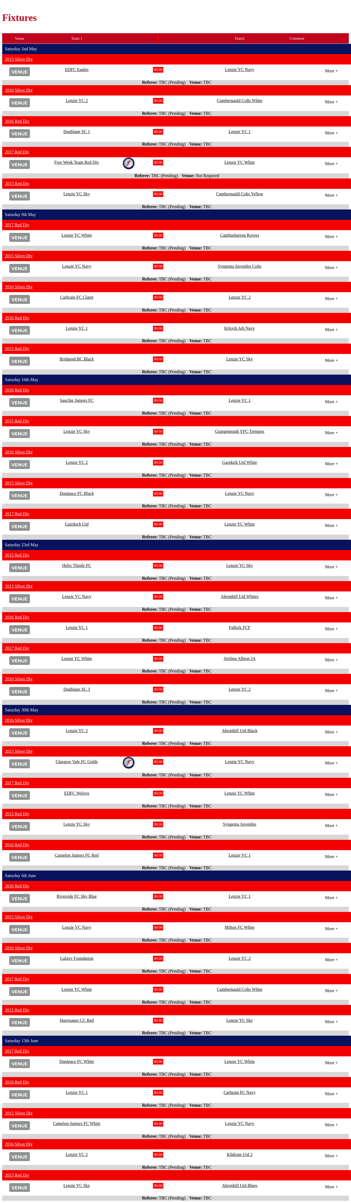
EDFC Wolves (76, 793)
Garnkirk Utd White (239, 462)
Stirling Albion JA (239, 658)
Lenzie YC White (239, 162)
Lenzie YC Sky (76, 194)
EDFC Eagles (77, 69)
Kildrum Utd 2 (239, 1154)
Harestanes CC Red (77, 1020)
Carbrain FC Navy (240, 1092)
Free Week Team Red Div (76, 162)
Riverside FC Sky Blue (77, 896)
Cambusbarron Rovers (239, 235)
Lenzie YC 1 (239, 131)
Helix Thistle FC (76, 565)
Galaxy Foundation (76, 958)
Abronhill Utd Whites (239, 596)
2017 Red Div (17, 152)
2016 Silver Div (19, 90)
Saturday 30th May (21, 710)
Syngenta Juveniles (239, 824)
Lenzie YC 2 (77, 100)
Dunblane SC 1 (76, 131)
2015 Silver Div (19, 59)
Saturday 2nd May (21, 49)
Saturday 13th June (21, 1040)
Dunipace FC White (76, 1061)
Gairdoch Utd (77, 524)
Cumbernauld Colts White (239, 100)
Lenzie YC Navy (239, 69)
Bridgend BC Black (76, 359)
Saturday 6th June (20, 875)
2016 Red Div (17, 121)
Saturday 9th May (20, 214)
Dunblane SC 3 (76, 689)
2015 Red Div (17, 183)
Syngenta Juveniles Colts (240, 266)
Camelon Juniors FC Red (77, 855)
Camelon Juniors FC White (76, 1123)
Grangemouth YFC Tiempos (239, 431)
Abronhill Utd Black (240, 730)
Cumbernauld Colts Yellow (239, 194)
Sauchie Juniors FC (76, 400)
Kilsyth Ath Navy (239, 328)
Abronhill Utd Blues (240, 1185)
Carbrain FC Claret (76, 297)
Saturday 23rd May (22, 544)
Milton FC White (240, 927)
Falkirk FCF (239, 627)
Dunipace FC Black (76, 493)
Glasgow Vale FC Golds (77, 761)
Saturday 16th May (21, 379)
